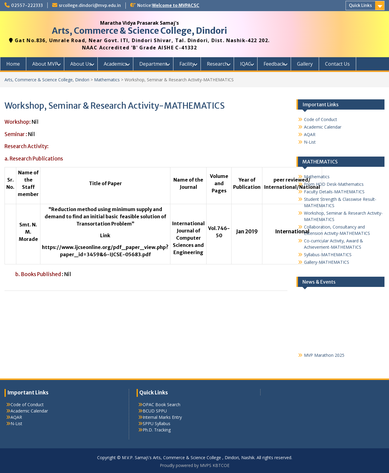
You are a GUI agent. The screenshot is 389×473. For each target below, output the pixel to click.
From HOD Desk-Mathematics (334, 184)
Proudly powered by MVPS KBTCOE (194, 465)
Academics (115, 64)
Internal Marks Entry (162, 417)
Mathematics (107, 79)
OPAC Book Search (161, 404)
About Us (80, 64)
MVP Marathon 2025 (324, 356)
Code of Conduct (320, 119)
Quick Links (360, 5)
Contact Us (337, 64)
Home (13, 64)
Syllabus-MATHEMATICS (328, 254)
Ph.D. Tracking (157, 430)
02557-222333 (27, 5)
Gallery (305, 64)
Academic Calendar (322, 127)
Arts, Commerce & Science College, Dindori (139, 30)
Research (217, 64)
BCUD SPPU (155, 411)
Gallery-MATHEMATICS (326, 262)
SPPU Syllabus (156, 423)
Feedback (274, 64)
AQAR (309, 134)
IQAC (245, 64)
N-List (310, 142)
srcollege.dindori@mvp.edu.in (90, 5)
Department (153, 64)
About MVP (45, 64)
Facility (186, 64)
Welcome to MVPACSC (175, 5)
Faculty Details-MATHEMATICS (334, 191)
